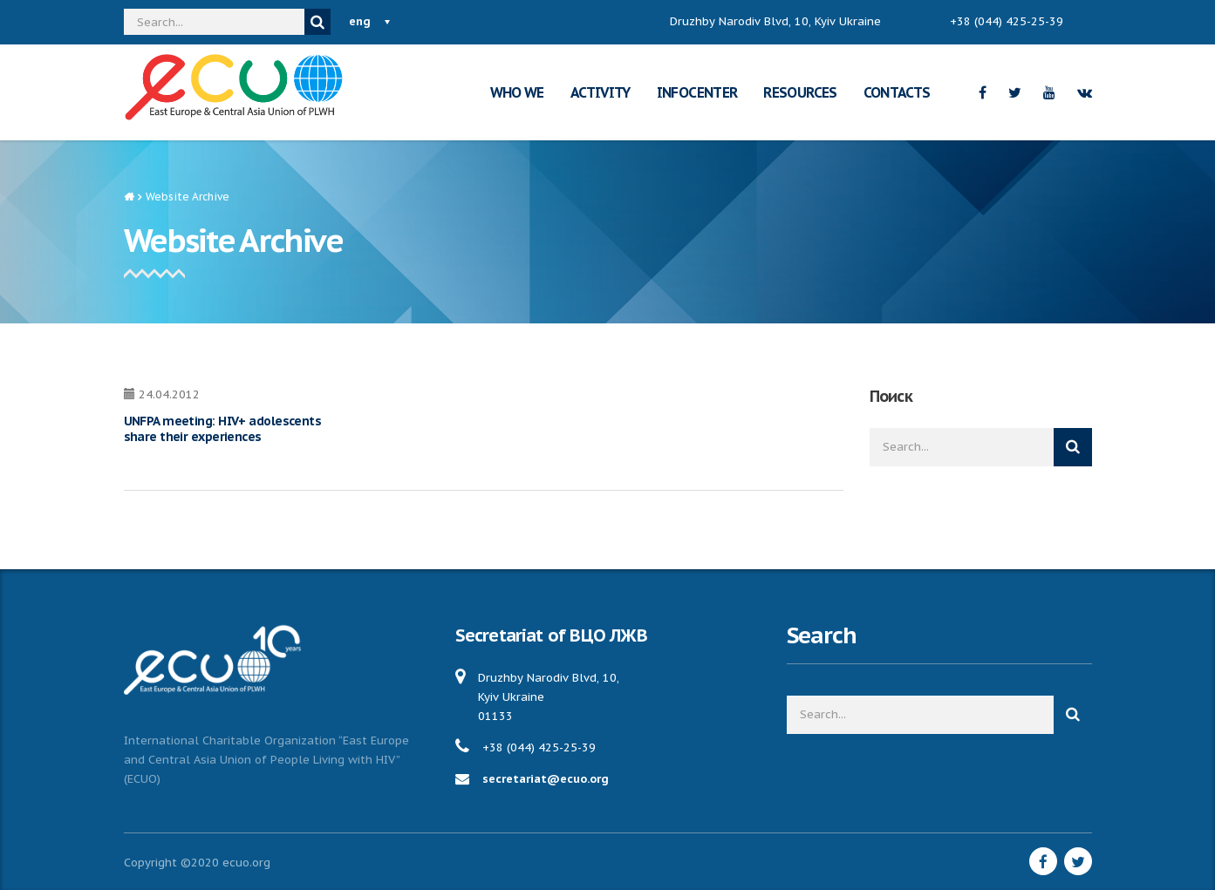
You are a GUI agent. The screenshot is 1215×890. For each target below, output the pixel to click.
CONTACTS (897, 92)
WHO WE (517, 92)
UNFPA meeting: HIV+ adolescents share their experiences (223, 429)
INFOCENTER (697, 92)
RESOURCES (799, 92)
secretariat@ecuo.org (545, 778)
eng (360, 21)
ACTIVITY (600, 92)
